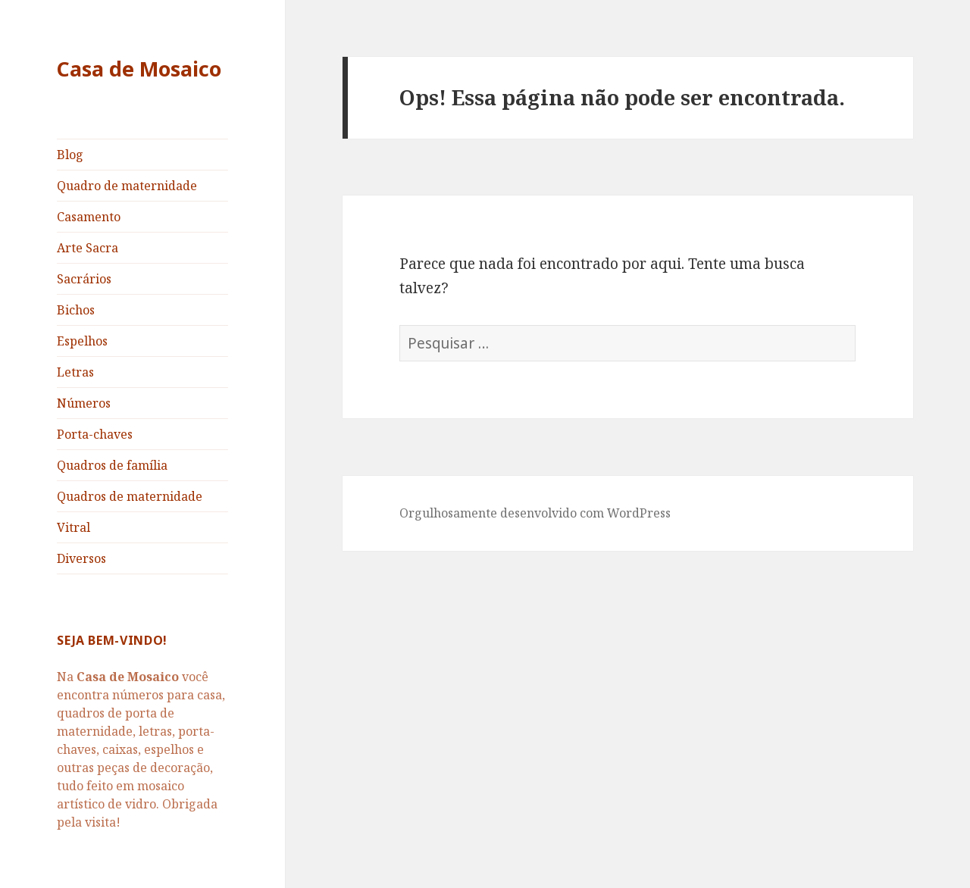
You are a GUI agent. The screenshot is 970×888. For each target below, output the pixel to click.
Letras (75, 372)
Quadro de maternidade (127, 185)
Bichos (76, 310)
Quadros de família (112, 465)
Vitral (73, 527)
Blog (70, 154)
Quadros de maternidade (129, 496)
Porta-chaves (95, 434)
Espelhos (82, 341)
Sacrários (84, 278)
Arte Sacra (87, 247)
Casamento (88, 216)
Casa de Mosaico (139, 69)
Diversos (81, 558)
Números (84, 403)
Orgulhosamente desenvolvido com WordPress (535, 513)
